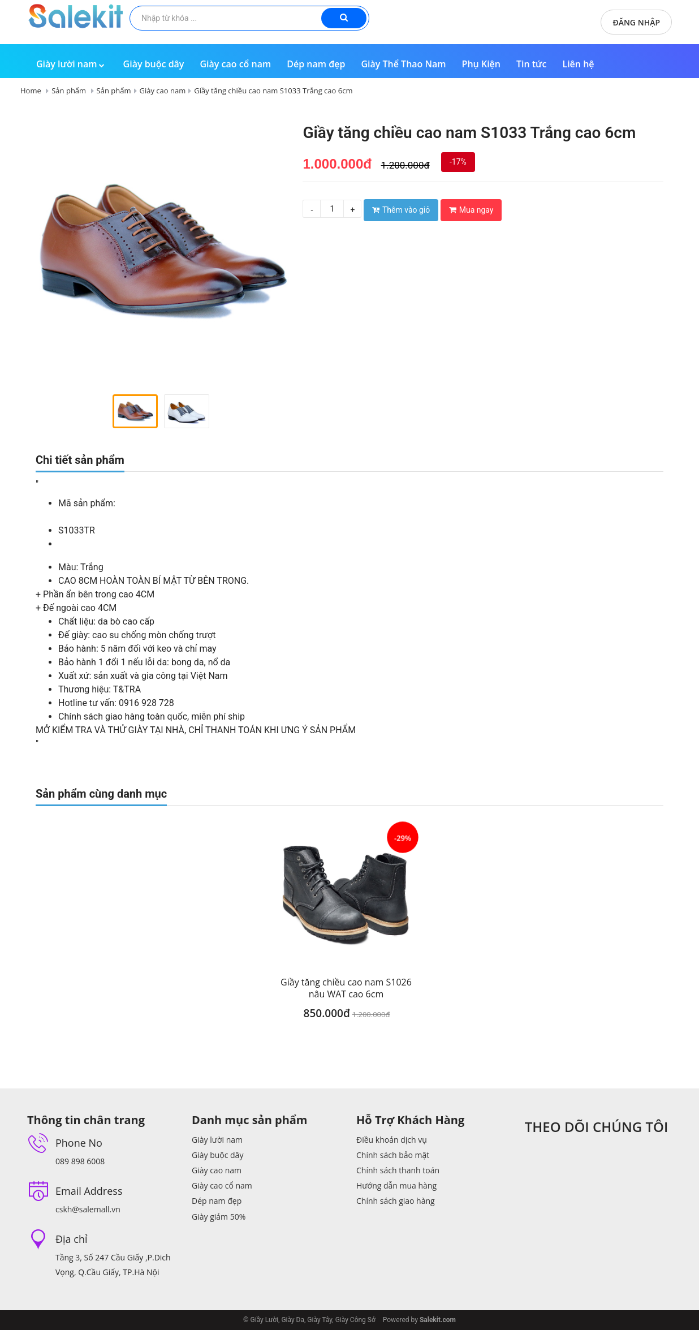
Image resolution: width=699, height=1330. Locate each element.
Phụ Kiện (481, 64)
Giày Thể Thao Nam (403, 64)
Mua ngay (471, 209)
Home (30, 90)
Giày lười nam (71, 64)
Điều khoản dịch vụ (391, 1139)
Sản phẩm (68, 90)
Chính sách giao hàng (395, 1200)
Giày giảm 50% (218, 1216)
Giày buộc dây (153, 64)
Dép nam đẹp (316, 64)
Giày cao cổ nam (235, 64)
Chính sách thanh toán (397, 1170)
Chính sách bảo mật (392, 1155)
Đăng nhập (636, 22)
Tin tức (531, 64)
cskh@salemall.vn (87, 1209)
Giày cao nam (163, 90)
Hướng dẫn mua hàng (396, 1185)
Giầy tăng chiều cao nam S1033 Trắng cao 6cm (273, 90)
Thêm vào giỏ (401, 209)
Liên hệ (578, 64)
